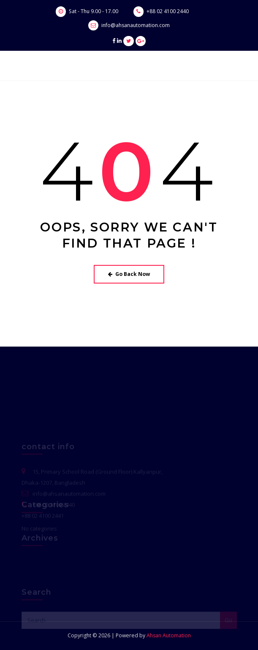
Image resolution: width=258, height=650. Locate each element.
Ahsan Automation (169, 635)
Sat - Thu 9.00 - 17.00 (93, 11)
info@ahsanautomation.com (135, 25)
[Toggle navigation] (225, 66)
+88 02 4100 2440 (168, 11)
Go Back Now (129, 274)
